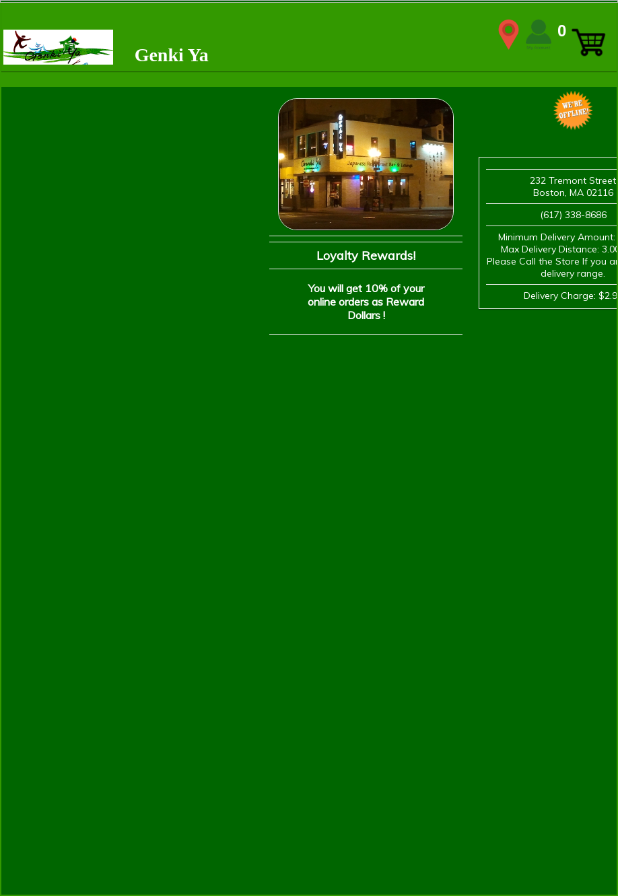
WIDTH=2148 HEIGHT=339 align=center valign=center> (309, 34)
